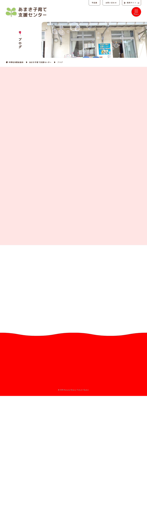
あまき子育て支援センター (40, 62)
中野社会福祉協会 (16, 62)
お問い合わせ (111, 2)
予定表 (94, 2)
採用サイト (131, 2)
